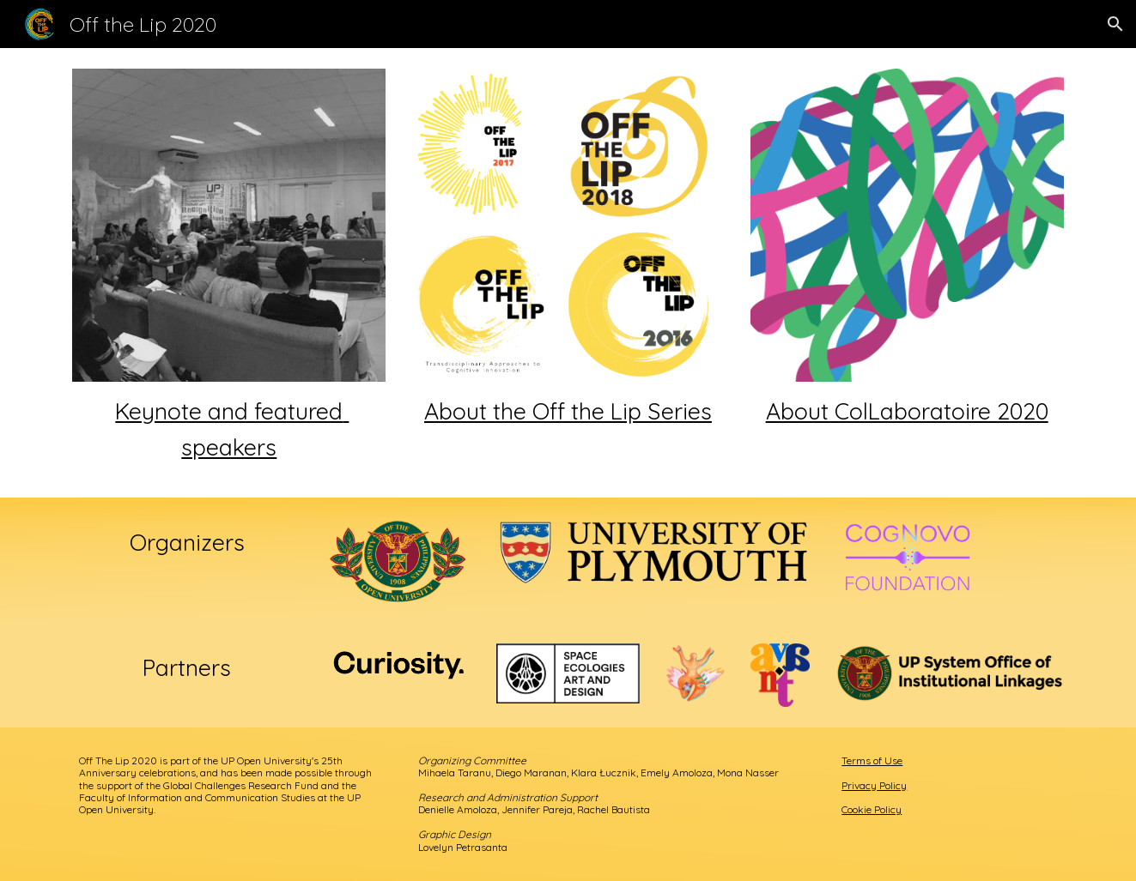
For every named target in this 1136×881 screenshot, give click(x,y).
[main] (229, 429)
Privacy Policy (874, 785)
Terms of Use (871, 760)
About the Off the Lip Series (568, 410)
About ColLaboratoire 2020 (907, 410)
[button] (1115, 24)
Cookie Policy (871, 809)
